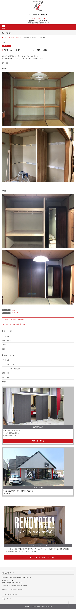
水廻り (4, 382)
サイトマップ (6, 599)
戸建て (4, 345)
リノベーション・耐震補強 (11, 369)
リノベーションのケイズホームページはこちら (38, 557)
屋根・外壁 (6, 373)
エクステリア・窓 (8, 364)
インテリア (15, 313)
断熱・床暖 (6, 377)
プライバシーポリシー (9, 594)
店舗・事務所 (6, 340)
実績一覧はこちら (38, 441)
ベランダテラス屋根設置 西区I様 (16, 324)
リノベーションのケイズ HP (15, 589)
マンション (7, 45)
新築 (3, 349)
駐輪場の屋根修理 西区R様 (14, 319)
